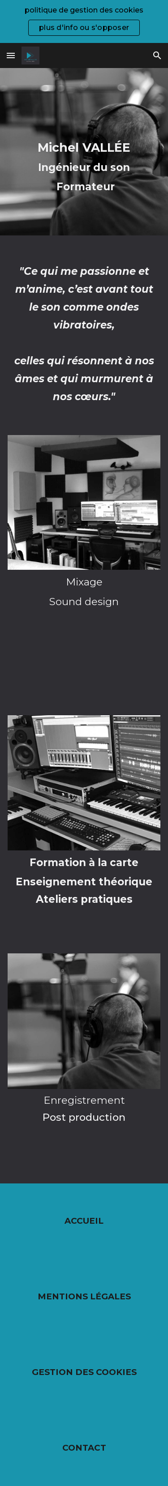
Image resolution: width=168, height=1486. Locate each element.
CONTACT (84, 1448)
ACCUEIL (84, 1221)
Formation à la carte (84, 862)
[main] (84, 151)
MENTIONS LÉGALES (84, 1296)
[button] (11, 55)
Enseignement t (59, 881)
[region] (84, 21)
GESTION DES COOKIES (84, 1372)
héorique (127, 881)
